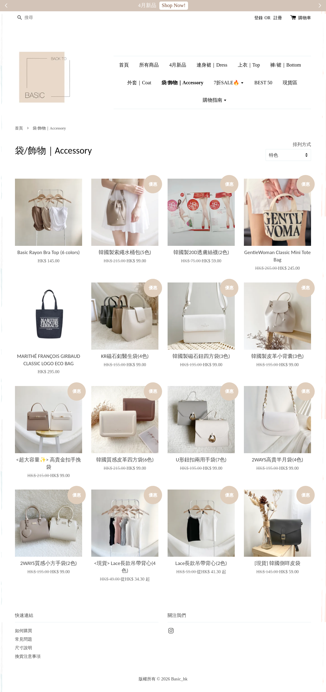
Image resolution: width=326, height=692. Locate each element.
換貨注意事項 (28, 656)
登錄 (258, 18)
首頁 (124, 64)
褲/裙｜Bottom (285, 64)
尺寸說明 (23, 647)
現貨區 (290, 82)
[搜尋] (33, 17)
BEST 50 (263, 82)
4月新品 (177, 64)
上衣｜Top (249, 64)
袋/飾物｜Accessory (182, 82)
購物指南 (215, 100)
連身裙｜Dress (212, 64)
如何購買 (23, 630)
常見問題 (23, 639)
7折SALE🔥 (229, 82)
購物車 (304, 18)
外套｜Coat (139, 82)
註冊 (277, 18)
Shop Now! (174, 5)
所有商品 (149, 64)
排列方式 (302, 144)
